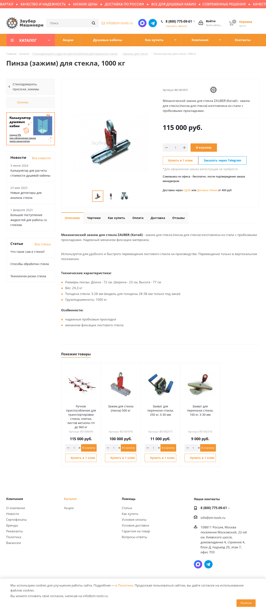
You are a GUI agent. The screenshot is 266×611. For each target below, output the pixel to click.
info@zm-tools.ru (119, 23)
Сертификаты (16, 519)
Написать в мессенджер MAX (142, 23)
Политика (13, 537)
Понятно (246, 603)
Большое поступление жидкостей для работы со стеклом (28, 220)
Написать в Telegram (153, 23)
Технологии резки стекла (28, 276)
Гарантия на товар (136, 531)
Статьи (127, 508)
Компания (14, 499)
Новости (12, 514)
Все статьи (43, 244)
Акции (69, 508)
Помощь (128, 499)
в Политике (124, 585)
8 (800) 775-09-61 (179, 21)
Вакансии (13, 543)
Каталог (70, 499)
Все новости (41, 158)
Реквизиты (14, 531)
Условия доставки (135, 525)
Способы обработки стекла (29, 264)
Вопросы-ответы (134, 537)
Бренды (12, 525)
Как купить (130, 514)
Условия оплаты (134, 519)
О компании (15, 508)
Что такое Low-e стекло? (27, 252)
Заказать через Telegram (222, 160)
